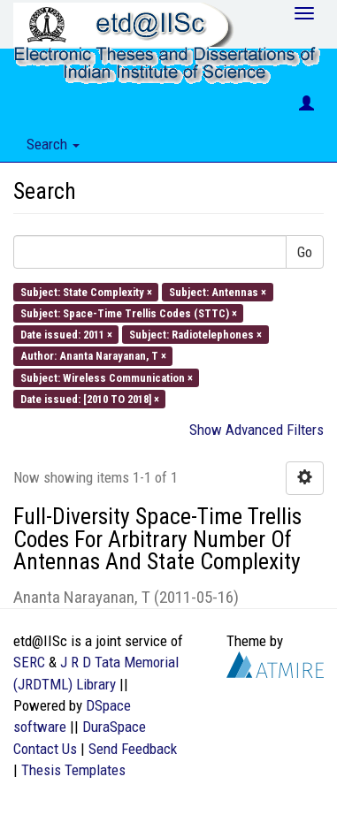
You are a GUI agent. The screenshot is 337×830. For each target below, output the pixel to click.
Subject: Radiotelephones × (195, 334)
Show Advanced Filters (256, 429)
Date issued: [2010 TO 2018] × (89, 398)
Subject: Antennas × (217, 291)
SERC (29, 662)
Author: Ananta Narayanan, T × (93, 355)
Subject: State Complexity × (86, 291)
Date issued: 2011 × (66, 334)
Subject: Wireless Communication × (106, 377)
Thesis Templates (73, 770)
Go (304, 252)
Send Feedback (132, 749)
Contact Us (45, 749)
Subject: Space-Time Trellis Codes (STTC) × (128, 312)
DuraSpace (114, 726)
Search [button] (53, 144)
